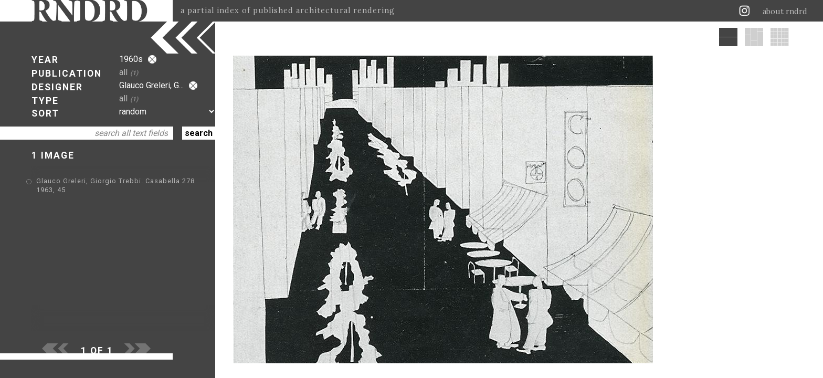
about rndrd (785, 11)
